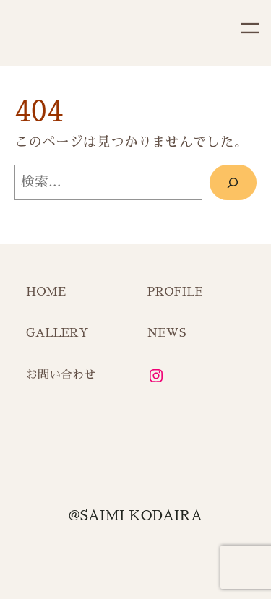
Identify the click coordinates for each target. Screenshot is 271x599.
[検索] (233, 182)
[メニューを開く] (250, 28)
